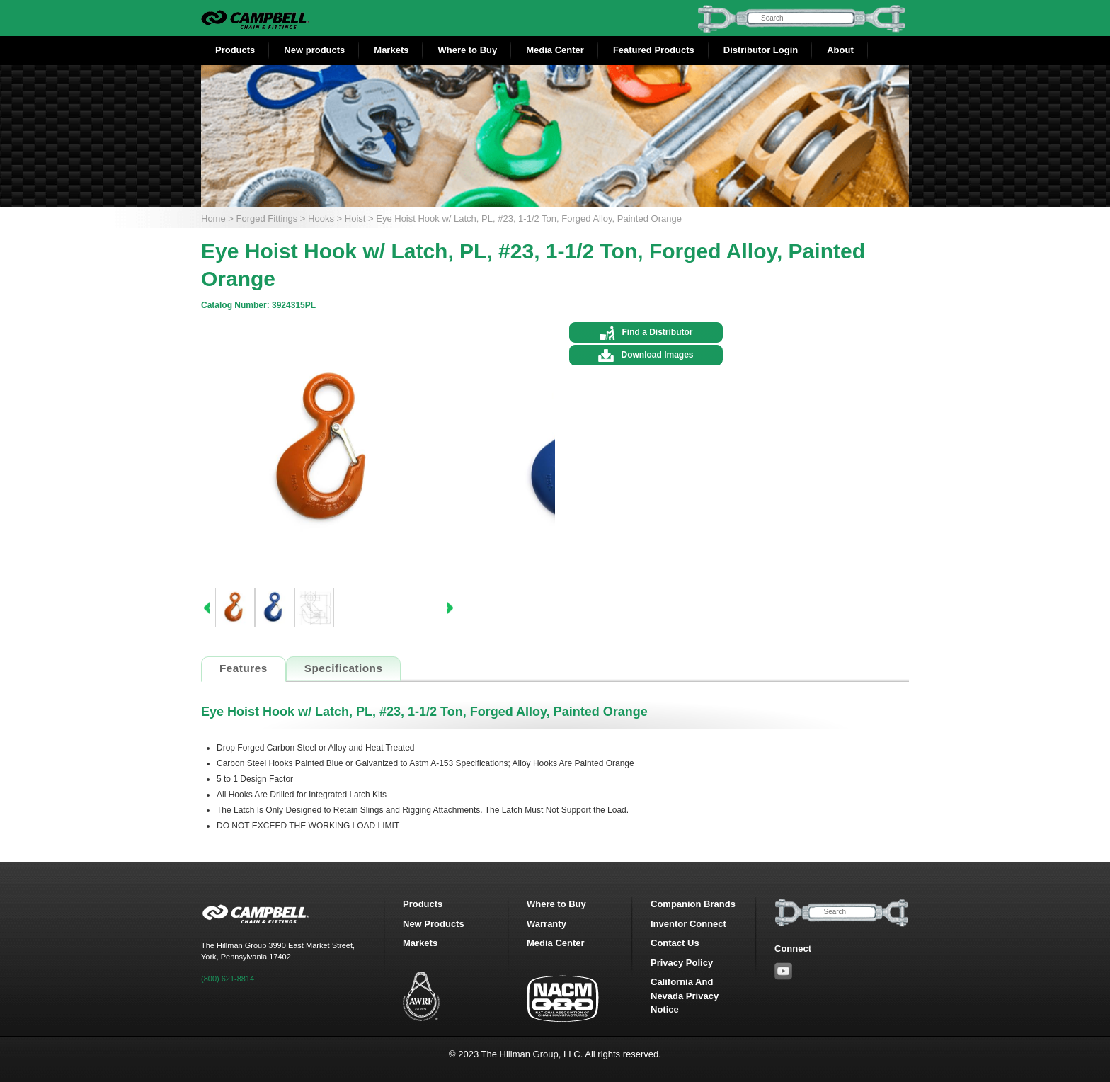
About (840, 50)
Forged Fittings (267, 218)
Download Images (657, 355)
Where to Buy (467, 50)
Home (213, 218)
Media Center (555, 50)
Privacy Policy (682, 962)
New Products (433, 923)
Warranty (546, 923)
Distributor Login (760, 50)
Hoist (355, 218)
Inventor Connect (688, 923)
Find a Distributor (657, 332)
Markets (391, 50)
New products (314, 50)
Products (235, 50)
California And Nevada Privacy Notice (685, 995)
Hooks (321, 218)
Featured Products (653, 50)
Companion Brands (693, 904)
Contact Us (675, 943)
